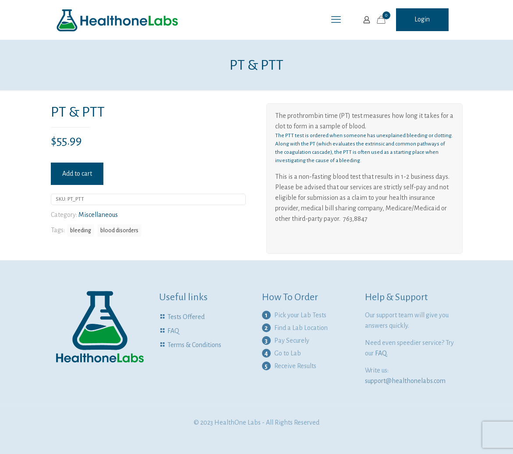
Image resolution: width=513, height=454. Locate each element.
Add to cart (77, 173)
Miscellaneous (98, 214)
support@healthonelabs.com (405, 380)
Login (422, 19)
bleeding (80, 230)
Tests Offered (186, 316)
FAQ (173, 330)
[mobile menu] (336, 19)
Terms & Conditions (194, 344)
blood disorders (119, 230)
